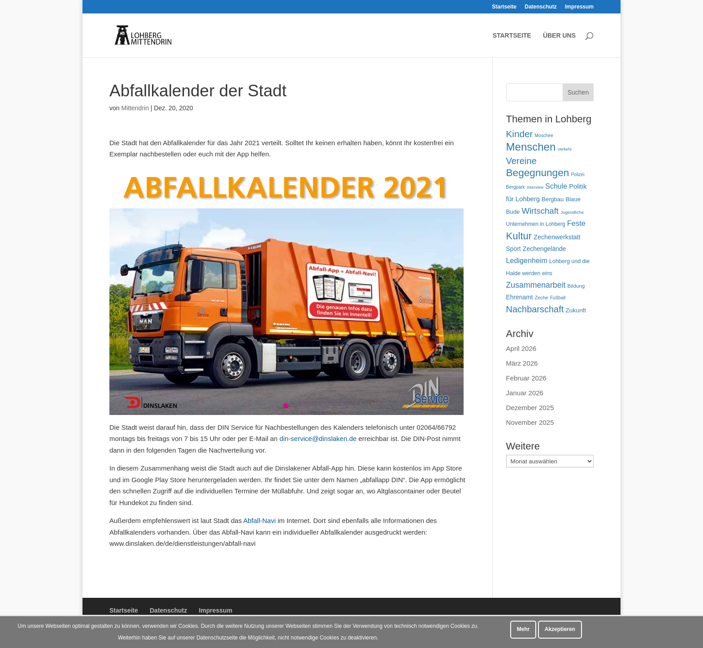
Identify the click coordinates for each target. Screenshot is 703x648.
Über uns (559, 35)
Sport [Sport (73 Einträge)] (513, 248)
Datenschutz (540, 7)
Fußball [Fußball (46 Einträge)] (558, 297)
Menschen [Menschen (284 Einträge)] (531, 147)
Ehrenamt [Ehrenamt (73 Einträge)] (519, 297)
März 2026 (522, 363)
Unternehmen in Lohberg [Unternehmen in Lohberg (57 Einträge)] (535, 224)
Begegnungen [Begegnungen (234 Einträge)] (537, 172)
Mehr (523, 629)
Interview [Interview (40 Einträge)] (535, 187)
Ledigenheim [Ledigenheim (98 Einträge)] (526, 260)
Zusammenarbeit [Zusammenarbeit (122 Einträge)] (536, 285)
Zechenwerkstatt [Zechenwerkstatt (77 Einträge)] (557, 237)
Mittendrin (134, 108)
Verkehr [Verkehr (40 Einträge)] (564, 149)
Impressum (579, 7)
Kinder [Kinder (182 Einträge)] (519, 134)
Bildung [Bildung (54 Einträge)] (576, 286)
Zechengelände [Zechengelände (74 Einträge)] (544, 248)
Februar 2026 (526, 378)
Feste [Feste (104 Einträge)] (576, 223)
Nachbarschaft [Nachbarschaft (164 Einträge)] (535, 309)
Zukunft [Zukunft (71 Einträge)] (575, 310)
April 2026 (521, 348)
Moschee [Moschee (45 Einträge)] (543, 135)
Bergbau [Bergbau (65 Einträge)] (553, 199)
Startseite (504, 7)
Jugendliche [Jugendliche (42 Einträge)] (572, 212)
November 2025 (530, 422)
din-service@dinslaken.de (317, 438)
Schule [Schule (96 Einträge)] (556, 186)
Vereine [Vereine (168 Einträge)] (521, 161)
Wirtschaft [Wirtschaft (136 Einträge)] (540, 211)
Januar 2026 (524, 393)
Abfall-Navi (259, 520)
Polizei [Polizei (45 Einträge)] (577, 174)
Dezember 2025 (530, 407)
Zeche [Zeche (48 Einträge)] (541, 297)
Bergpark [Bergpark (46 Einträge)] (515, 187)
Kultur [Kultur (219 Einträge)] (519, 236)
